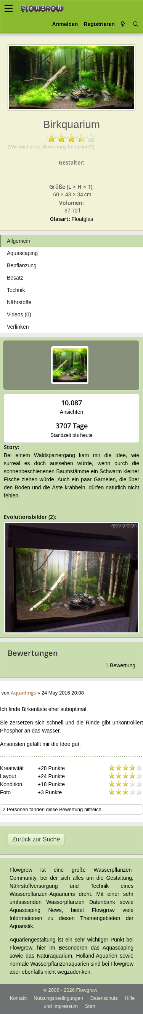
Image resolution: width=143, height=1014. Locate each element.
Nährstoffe (19, 302)
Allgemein (18, 241)
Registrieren (99, 24)
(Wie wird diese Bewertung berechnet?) (51, 147)
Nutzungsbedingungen (58, 998)
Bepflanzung (22, 265)
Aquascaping (22, 253)
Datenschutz (104, 998)
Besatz (15, 278)
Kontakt (18, 998)
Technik (16, 290)
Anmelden (65, 24)
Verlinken (18, 327)
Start (90, 1006)
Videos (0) (19, 314)
